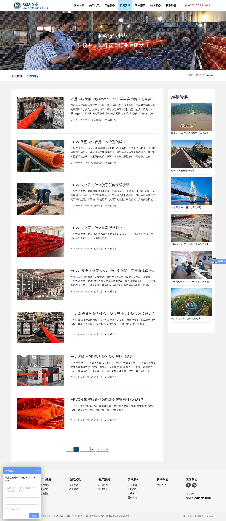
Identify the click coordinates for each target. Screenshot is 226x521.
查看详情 (110, 120)
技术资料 (132, 485)
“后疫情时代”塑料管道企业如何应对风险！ (191, 244)
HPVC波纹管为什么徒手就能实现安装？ (102, 185)
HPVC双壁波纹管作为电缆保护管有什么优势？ (107, 399)
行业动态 (33, 76)
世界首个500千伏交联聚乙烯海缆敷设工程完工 (191, 133)
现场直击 (103, 489)
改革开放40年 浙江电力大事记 (186, 207)
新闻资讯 (125, 5)
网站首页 (79, 5)
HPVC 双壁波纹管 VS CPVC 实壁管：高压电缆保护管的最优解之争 (114, 271)
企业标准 (132, 493)
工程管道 (45, 485)
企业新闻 (17, 76)
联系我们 (171, 5)
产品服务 (110, 5)
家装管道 (45, 489)
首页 (191, 75)
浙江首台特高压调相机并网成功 (187, 318)
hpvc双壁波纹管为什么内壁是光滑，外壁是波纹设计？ (113, 314)
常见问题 (132, 489)
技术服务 (155, 5)
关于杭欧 (94, 5)
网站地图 (211, 516)
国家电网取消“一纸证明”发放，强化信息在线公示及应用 (191, 281)
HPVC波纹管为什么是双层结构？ (97, 228)
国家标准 (132, 497)
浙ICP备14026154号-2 (62, 516)
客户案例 (140, 5)
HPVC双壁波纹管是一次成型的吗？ (98, 142)
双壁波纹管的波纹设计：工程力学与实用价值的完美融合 (114, 99)
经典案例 (103, 485)
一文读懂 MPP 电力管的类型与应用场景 (102, 357)
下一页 (105, 449)
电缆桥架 (45, 493)
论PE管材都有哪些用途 (182, 170)
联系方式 (161, 485)
